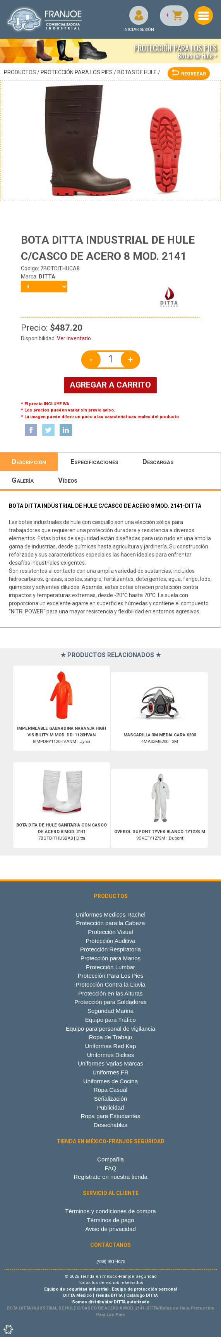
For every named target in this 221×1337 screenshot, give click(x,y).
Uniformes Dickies (110, 1055)
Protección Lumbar (110, 967)
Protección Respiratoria (110, 949)
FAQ (110, 1168)
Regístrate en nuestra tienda (110, 1176)
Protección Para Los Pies (77, 72)
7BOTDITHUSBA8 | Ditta (61, 832)
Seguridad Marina (110, 1010)
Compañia (110, 1159)
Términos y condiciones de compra (110, 1211)
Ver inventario (74, 338)
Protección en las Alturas (110, 993)
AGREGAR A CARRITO (110, 384)
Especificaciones (94, 462)
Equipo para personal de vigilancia (110, 1028)
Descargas (157, 462)
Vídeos (67, 480)
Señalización (110, 1098)
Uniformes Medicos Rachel (110, 914)
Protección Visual (110, 932)
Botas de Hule (137, 72)
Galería (23, 480)
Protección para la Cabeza (110, 923)
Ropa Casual (110, 1089)
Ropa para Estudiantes (110, 1116)
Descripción (29, 462)
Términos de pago (110, 1220)
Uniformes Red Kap (110, 1046)
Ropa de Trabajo (110, 1037)
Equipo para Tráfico (110, 1019)
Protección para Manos (110, 958)
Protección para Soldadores (110, 1002)
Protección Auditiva (110, 940)
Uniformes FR (110, 1072)
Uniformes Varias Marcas (110, 1063)
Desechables (110, 1125)
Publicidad (110, 1107)
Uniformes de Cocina (110, 1081)
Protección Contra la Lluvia (110, 984)
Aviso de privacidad (110, 1229)
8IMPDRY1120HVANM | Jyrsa (61, 735)
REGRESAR (188, 74)
